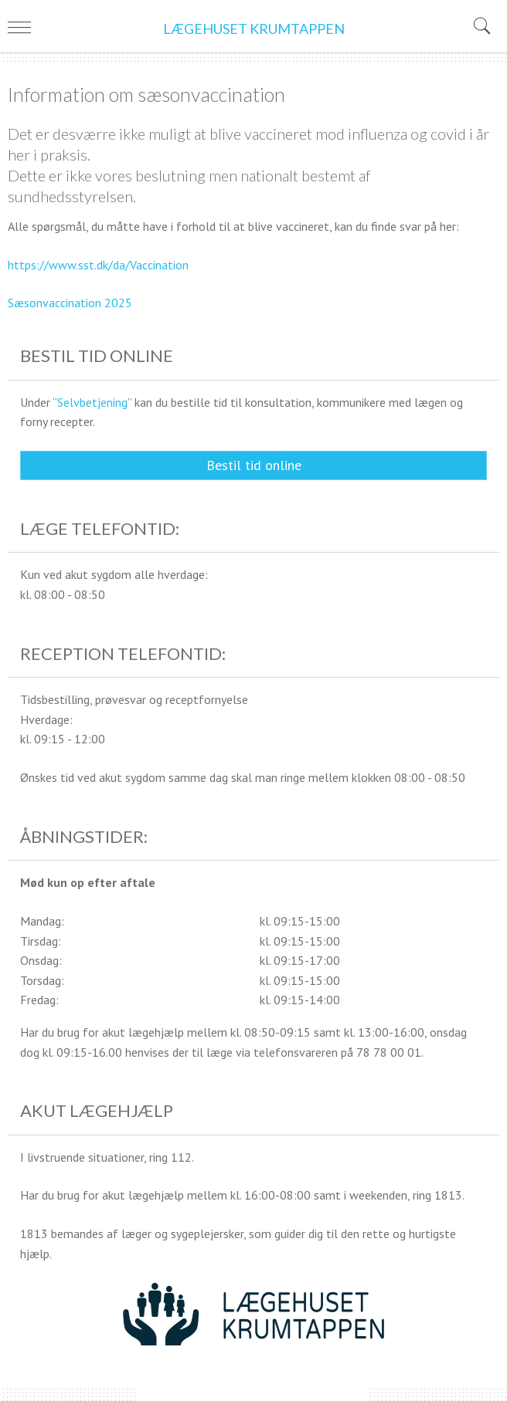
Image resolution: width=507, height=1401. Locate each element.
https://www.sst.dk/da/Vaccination (98, 264)
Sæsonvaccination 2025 (70, 302)
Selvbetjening (92, 402)
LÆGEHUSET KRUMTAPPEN (254, 28)
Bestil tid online (253, 465)
